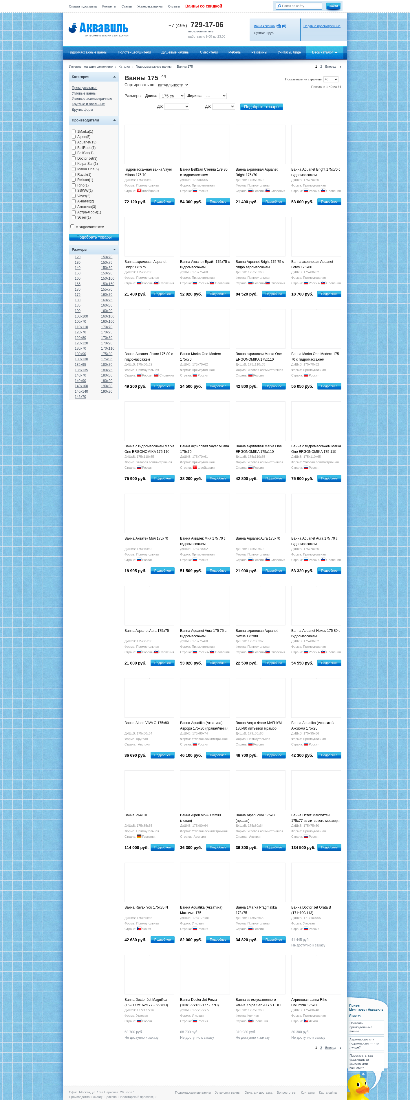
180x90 (106, 381)
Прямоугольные (84, 88)
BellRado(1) (84, 148)
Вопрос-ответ (286, 1092)
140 (77, 268)
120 (77, 257)
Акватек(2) (83, 201)
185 (77, 305)
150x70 (106, 257)
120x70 (80, 332)
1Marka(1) (82, 132)
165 (77, 284)
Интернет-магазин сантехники (91, 66)
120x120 (81, 343)
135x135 (81, 370)
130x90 (80, 354)
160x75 (106, 300)
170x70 (106, 327)
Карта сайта (328, 1092)
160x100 (107, 316)
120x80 (80, 338)
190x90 (106, 392)
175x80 (106, 354)
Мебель (234, 52)
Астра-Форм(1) (86, 212)
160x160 (107, 322)
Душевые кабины (176, 52)
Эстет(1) (81, 217)
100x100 (81, 316)
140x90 (80, 381)
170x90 (106, 343)
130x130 (81, 359)
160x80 (106, 305)
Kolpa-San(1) (85, 164)
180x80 (106, 375)
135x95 (80, 365)
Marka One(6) (85, 169)
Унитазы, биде (289, 52)
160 (77, 278)
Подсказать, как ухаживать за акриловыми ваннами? (361, 1062)
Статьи (127, 6)
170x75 (106, 332)
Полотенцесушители (134, 52)
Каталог (124, 66)
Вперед (330, 66)
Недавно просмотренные (322, 26)
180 (77, 300)
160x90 (106, 311)
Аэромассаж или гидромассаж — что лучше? (364, 1043)
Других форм (82, 110)
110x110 (81, 327)
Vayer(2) (81, 196)
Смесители (209, 52)
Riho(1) (80, 185)
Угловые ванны (84, 93)
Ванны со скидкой (203, 6)
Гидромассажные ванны (87, 52)
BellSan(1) (83, 153)
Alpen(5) (81, 137)
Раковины (259, 52)
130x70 (80, 348)
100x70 (80, 322)
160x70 (106, 295)
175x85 (106, 359)
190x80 (106, 386)
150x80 (106, 268)
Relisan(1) (82, 180)
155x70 (106, 289)
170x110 (107, 348)
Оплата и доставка (83, 6)
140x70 (80, 375)
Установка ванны (150, 6)
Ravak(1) (81, 175)
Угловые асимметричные (92, 99)
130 (77, 263)
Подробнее (162, 201)
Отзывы (174, 6)
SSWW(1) (82, 191)
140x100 (81, 386)
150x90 (106, 273)
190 (77, 311)
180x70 (106, 365)
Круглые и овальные (88, 104)
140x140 (81, 392)
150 (77, 273)
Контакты (109, 6)
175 (77, 295)
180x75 (106, 370)
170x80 (106, 338)
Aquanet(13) (84, 142)
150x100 (107, 278)
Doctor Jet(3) (84, 158)
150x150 (107, 284)
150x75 (106, 263)
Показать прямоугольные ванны (360, 1027)
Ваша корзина (264, 26)
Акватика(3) (84, 207)
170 (77, 289)
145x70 (80, 397)
